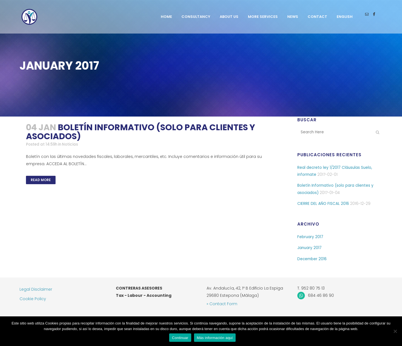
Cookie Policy (33, 299)
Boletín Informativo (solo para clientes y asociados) (140, 132)
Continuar (180, 338)
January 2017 (309, 249)
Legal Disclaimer (36, 289)
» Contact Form (222, 304)
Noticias (73, 144)
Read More (41, 180)
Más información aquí (215, 338)
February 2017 (310, 238)
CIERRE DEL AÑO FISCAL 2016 (323, 204)
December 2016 (312, 260)
